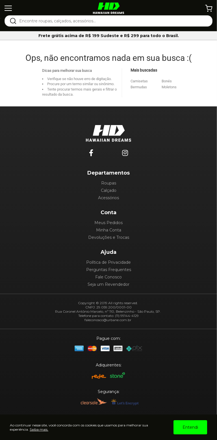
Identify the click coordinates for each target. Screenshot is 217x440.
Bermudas (139, 87)
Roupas (108, 183)
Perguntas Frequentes (108, 269)
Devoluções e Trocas (108, 237)
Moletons (169, 87)
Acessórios (108, 197)
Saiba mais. (39, 429)
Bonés (167, 81)
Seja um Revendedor (108, 284)
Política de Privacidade (108, 262)
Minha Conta (108, 230)
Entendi (190, 427)
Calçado (108, 190)
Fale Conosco (108, 277)
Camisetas (139, 81)
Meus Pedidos (108, 222)
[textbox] (112, 20)
